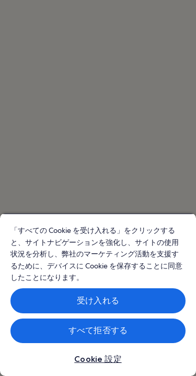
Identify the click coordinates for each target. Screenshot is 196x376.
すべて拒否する (98, 330)
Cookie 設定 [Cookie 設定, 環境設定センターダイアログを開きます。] (97, 359)
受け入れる (98, 301)
